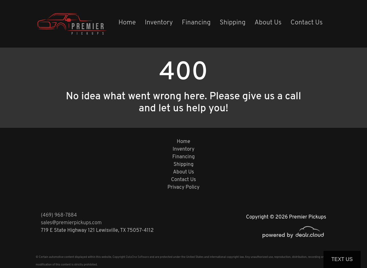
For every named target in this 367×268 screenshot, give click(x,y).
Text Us (342, 259)
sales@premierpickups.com (71, 223)
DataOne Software (137, 257)
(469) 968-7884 (59, 215)
